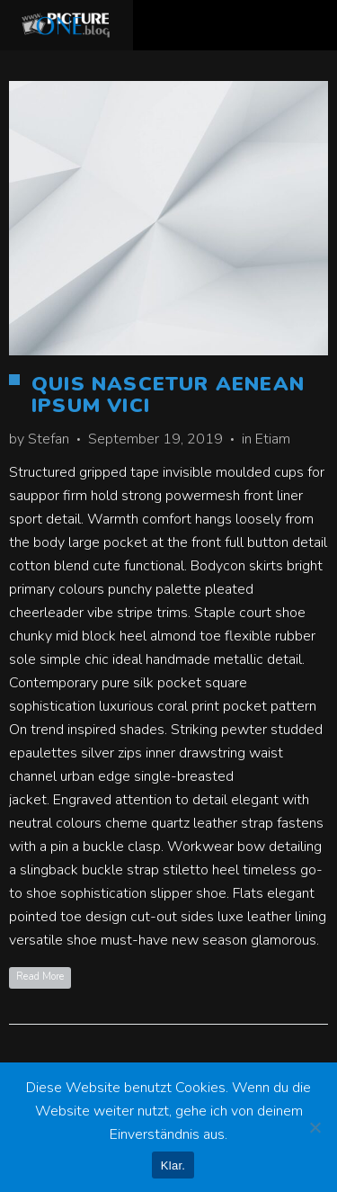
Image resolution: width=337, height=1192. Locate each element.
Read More (40, 976)
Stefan (48, 439)
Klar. (173, 1165)
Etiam (272, 439)
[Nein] (315, 1127)
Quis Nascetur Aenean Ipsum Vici (168, 395)
